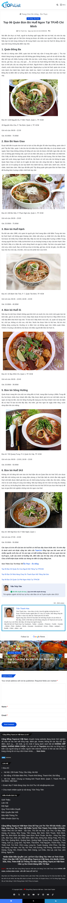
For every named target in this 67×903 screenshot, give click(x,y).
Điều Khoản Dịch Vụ (10, 818)
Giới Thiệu (6, 800)
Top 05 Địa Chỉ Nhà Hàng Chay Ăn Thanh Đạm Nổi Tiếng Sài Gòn (25, 574)
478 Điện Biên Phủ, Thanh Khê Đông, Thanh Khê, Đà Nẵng (36, 776)
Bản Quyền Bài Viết (10, 812)
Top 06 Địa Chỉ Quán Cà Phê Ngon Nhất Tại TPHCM (20, 579)
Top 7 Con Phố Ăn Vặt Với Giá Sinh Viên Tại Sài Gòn (33, 661)
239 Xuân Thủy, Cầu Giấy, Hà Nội (24, 772)
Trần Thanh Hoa (22, 31)
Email (5, 715)
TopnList (38, 550)
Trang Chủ (25, 14)
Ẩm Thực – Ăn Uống (31, 564)
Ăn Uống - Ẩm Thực (39, 14)
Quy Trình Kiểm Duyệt (11, 809)
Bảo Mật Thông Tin (10, 815)
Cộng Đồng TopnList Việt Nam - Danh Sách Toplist (40, 889)
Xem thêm (41, 751)
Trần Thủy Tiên (16, 586)
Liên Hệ (5, 803)
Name (5, 707)
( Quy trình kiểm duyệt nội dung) (36, 591)
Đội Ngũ (5, 806)
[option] (33, 656)
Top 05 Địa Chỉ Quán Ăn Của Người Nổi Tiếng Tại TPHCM (23, 569)
